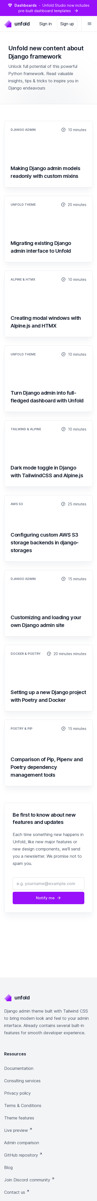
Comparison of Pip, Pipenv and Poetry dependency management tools (47, 767)
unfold (16, 23)
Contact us (16, 1192)
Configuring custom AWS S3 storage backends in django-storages (45, 542)
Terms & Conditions (22, 1105)
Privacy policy (17, 1093)
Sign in (45, 23)
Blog (8, 1167)
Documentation (18, 1068)
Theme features (19, 1117)
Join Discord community (29, 1179)
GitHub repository (23, 1155)
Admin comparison (21, 1142)
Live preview (18, 1130)
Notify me (48, 898)
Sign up (67, 23)
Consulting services (22, 1080)
